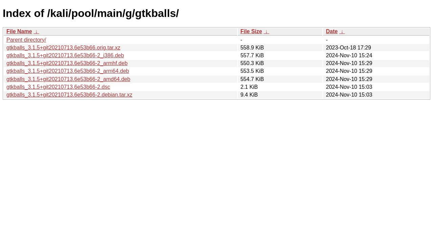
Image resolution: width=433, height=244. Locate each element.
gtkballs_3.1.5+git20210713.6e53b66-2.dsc (58, 87)
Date (332, 31)
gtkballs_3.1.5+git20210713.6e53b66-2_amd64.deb (68, 79)
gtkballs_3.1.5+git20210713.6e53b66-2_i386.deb (65, 55)
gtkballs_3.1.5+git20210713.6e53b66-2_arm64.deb (67, 71)
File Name (19, 31)
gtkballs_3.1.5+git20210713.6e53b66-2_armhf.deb (67, 63)
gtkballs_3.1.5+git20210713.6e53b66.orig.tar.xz (63, 47)
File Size (251, 31)
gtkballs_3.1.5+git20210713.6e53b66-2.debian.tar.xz (69, 95)
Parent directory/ (26, 40)
